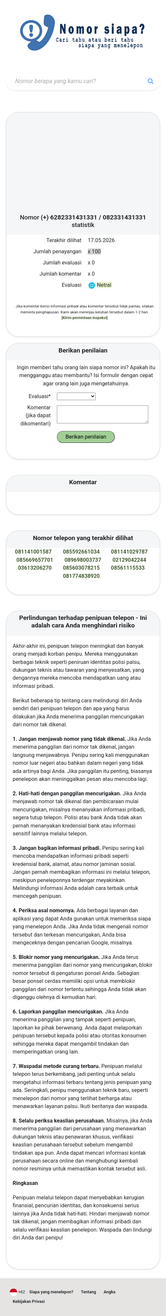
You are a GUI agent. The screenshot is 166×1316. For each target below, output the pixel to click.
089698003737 (82, 560)
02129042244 (129, 560)
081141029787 (129, 552)
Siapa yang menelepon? (51, 1291)
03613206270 (35, 568)
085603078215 (81, 568)
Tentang (88, 1291)
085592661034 (81, 552)
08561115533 (128, 568)
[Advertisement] (83, 165)
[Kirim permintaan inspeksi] (84, 317)
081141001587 (33, 552)
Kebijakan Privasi (29, 1301)
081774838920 (81, 576)
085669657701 (34, 560)
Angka (109, 1291)
